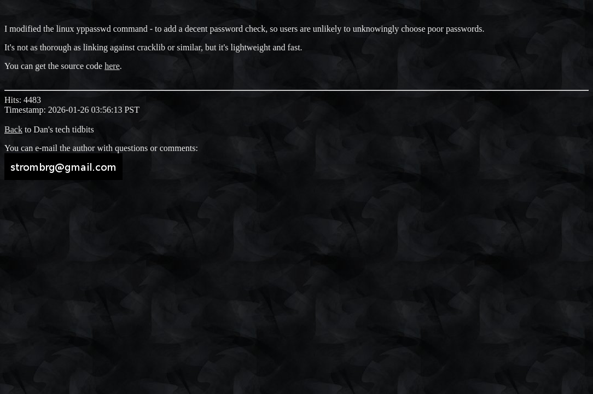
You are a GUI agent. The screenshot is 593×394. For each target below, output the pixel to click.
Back (13, 129)
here (112, 66)
